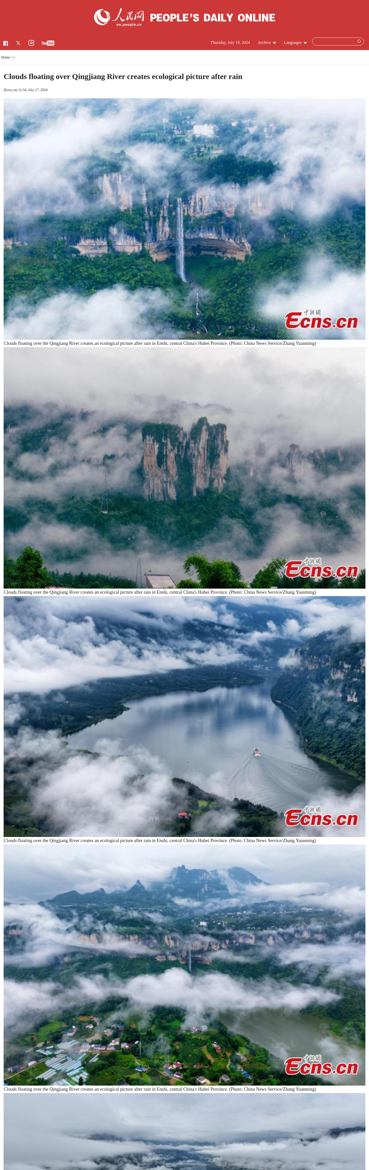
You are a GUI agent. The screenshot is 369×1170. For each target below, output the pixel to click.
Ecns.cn (10, 90)
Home (5, 57)
